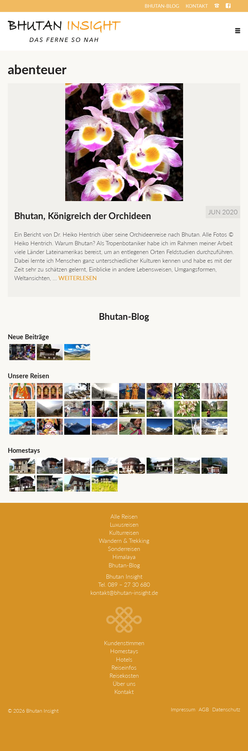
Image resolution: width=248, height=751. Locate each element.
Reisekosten (124, 675)
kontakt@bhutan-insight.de (124, 592)
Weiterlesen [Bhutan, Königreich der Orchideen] (77, 277)
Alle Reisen (124, 516)
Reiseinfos (124, 667)
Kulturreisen (124, 532)
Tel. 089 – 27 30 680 (124, 584)
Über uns (124, 683)
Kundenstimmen (124, 642)
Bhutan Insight (124, 576)
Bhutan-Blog (124, 565)
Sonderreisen (124, 548)
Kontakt (124, 691)
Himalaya (124, 556)
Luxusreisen (124, 524)
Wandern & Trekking (124, 540)
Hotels (124, 659)
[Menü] (237, 30)
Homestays (124, 651)
